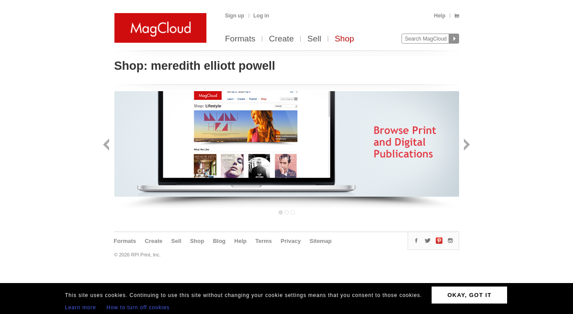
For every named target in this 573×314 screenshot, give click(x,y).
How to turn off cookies (138, 307)
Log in (261, 16)
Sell (314, 39)
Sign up (234, 16)
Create (281, 39)
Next (466, 145)
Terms (263, 241)
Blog (219, 241)
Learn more (80, 307)
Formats (240, 39)
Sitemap (320, 241)
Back (107, 145)
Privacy (291, 241)
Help (439, 16)
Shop (344, 39)
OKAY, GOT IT (469, 295)
